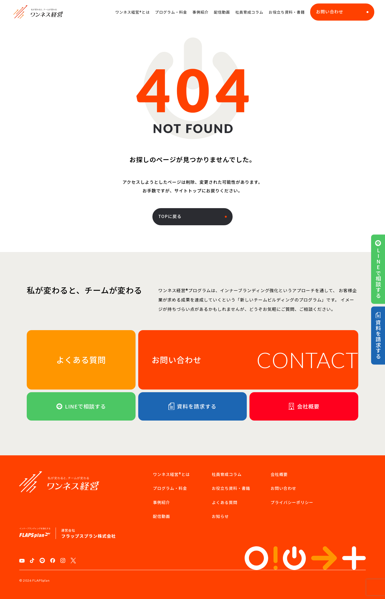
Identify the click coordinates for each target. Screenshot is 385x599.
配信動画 (222, 12)
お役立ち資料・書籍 (287, 12)
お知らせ (220, 516)
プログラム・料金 (171, 12)
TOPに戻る (192, 216)
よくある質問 (224, 502)
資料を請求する (378, 335)
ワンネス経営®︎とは (132, 12)
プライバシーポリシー (292, 502)
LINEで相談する (378, 269)
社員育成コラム (249, 12)
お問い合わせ (342, 11)
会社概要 (279, 474)
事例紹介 (200, 12)
